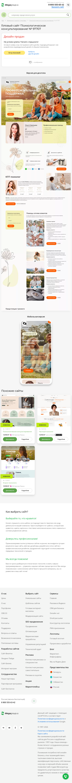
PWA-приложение (57, 628)
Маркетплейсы (33, 686)
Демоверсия (10, 439)
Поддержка (6, 628)
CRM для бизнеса (57, 608)
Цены (3, 598)
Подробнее (25, 439)
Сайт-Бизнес (6, 663)
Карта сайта (43, 733)
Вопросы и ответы (9, 633)
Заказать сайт (57, 7)
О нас (3, 603)
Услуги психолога (10, 483)
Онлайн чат (55, 613)
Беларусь (55, 672)
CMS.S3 (4, 613)
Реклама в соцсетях (34, 675)
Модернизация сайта (34, 616)
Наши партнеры (8, 679)
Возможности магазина (11, 638)
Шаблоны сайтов (33, 603)
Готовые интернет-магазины (33, 609)
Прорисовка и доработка (60, 643)
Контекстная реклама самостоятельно (34, 668)
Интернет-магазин (9, 668)
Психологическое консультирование (17, 431)
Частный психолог (46, 431)
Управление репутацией (36, 644)
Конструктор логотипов (60, 623)
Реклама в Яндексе (57, 603)
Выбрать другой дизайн (33, 53)
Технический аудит (33, 649)
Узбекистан (56, 682)
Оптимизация (31, 631)
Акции (29, 681)
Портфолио (6, 608)
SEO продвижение (34, 621)
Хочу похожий (14, 53)
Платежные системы (9, 643)
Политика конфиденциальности (51, 731)
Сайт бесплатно (7, 689)
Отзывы (4, 618)
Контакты (5, 623)
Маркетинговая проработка (32, 637)
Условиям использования (49, 721)
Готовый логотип (57, 638)
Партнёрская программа (11, 684)
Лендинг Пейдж (7, 658)
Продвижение (31, 626)
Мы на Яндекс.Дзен (58, 662)
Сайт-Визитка (6, 653)
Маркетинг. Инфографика (55, 655)
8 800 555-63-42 (56, 5)
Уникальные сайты (33, 598)
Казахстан (56, 677)
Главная (53, 598)
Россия (54, 687)
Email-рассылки (56, 618)
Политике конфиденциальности (51, 719)
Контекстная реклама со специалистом (36, 661)
